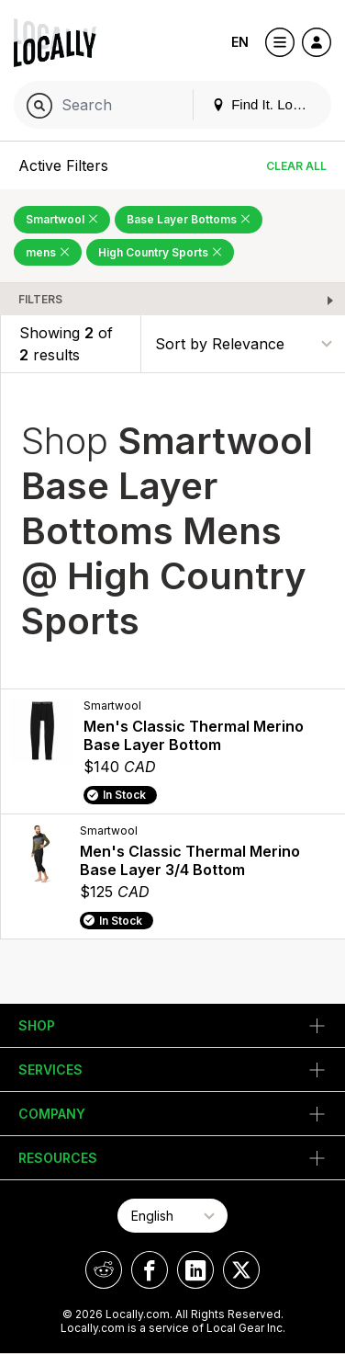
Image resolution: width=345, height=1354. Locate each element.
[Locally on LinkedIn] (195, 1270)
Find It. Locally (266, 104)
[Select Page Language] (172, 1216)
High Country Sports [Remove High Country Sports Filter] (160, 252)
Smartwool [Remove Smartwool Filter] (62, 219)
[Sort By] (243, 344)
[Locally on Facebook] (149, 1270)
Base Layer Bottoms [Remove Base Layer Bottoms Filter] (188, 219)
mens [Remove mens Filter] (48, 252)
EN (240, 42)
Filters (40, 299)
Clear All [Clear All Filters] (296, 166)
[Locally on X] (241, 1270)
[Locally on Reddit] (103, 1270)
